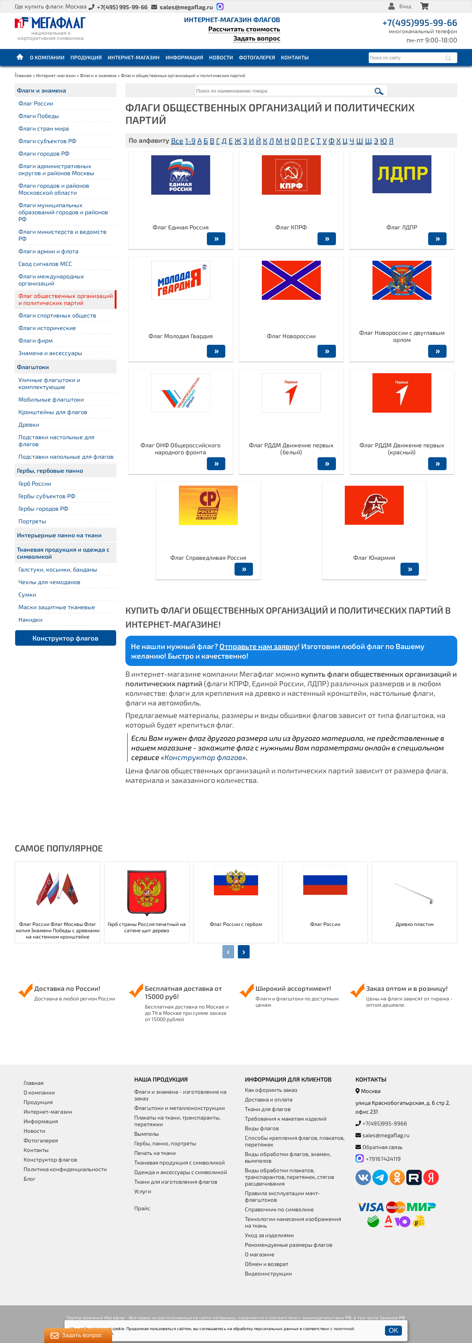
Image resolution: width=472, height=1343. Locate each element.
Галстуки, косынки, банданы (57, 569)
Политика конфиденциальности (65, 1169)
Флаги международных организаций (51, 280)
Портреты (32, 520)
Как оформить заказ (271, 1089)
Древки (28, 424)
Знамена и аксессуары (50, 352)
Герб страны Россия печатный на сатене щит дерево (147, 927)
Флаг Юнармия (374, 557)
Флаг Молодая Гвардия (181, 335)
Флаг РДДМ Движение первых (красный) (402, 448)
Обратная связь (382, 1147)
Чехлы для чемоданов (49, 581)
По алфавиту (149, 140)
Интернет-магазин (134, 57)
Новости (221, 57)
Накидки (30, 619)
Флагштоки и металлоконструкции (179, 1107)
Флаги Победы (38, 115)
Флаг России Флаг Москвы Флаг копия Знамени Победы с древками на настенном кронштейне (58, 930)
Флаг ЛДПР (401, 226)
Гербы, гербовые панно (50, 470)
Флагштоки (33, 366)
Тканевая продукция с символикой (179, 1162)
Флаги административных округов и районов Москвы (56, 169)
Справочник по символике (279, 1209)
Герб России (34, 483)
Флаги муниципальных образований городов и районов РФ (63, 211)
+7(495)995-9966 (384, 1123)
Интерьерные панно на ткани (59, 534)
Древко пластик (415, 924)
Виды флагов (262, 1128)
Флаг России (35, 103)
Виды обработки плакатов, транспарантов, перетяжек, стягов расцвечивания (289, 1177)
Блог (30, 1178)
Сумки (27, 594)
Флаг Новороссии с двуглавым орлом (402, 336)
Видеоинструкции (268, 1273)
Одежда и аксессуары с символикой (180, 1172)
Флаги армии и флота (48, 250)
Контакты (295, 57)
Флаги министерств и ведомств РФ (62, 235)
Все (177, 140)
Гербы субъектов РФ (46, 495)
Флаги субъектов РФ (47, 140)
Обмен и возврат (266, 1263)
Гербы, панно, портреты (165, 1143)
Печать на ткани (155, 1152)
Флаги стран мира (43, 128)
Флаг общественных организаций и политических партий (65, 299)
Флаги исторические (47, 327)
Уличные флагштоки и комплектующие (49, 383)
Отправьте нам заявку (258, 646)
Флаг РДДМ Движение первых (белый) (291, 448)
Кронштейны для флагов (52, 411)
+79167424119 (383, 1158)
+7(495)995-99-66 (419, 22)
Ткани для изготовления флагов (175, 1181)
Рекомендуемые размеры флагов (288, 1244)
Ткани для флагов (268, 1109)
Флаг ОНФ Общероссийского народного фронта (180, 448)
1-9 (190, 140)
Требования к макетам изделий (286, 1118)
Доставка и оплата (268, 1099)
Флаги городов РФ (43, 153)
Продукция (86, 57)
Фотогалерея (257, 57)
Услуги (142, 1191)
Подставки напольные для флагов (66, 456)
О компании (47, 57)
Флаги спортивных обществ (57, 315)
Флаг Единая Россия (181, 226)
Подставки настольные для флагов (56, 440)
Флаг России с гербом (236, 924)
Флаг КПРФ (291, 226)
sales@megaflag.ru (386, 1135)
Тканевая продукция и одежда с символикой (63, 553)
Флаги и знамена (98, 75)
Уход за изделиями (269, 1235)
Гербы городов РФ (43, 508)
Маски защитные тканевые (56, 606)
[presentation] (228, 951)
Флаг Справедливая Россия (208, 557)
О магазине (259, 1254)
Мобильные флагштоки (51, 399)
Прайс (142, 1208)
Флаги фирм (35, 340)
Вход (405, 6)
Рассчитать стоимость (244, 29)
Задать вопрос (256, 38)
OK (393, 1330)
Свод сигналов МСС (45, 263)
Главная (20, 57)
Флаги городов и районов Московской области (53, 189)
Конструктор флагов (65, 638)
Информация (184, 57)
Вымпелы (146, 1133)
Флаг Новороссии (291, 335)
